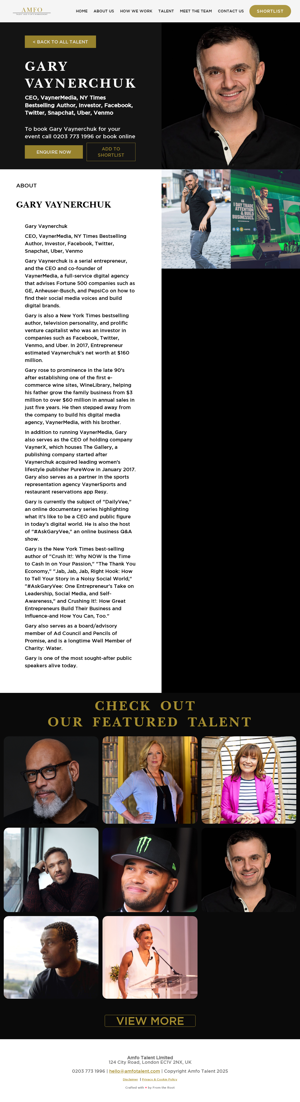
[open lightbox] (196, 219)
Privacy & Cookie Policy (159, 1079)
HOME (82, 11)
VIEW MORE (150, 1021)
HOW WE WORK (136, 11)
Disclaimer (130, 1079)
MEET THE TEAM (196, 11)
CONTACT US (231, 11)
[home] (31, 11)
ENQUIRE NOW (53, 151)
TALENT (166, 11)
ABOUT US (104, 11)
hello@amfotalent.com (134, 1070)
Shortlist (270, 11)
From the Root (164, 1087)
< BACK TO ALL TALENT (60, 41)
